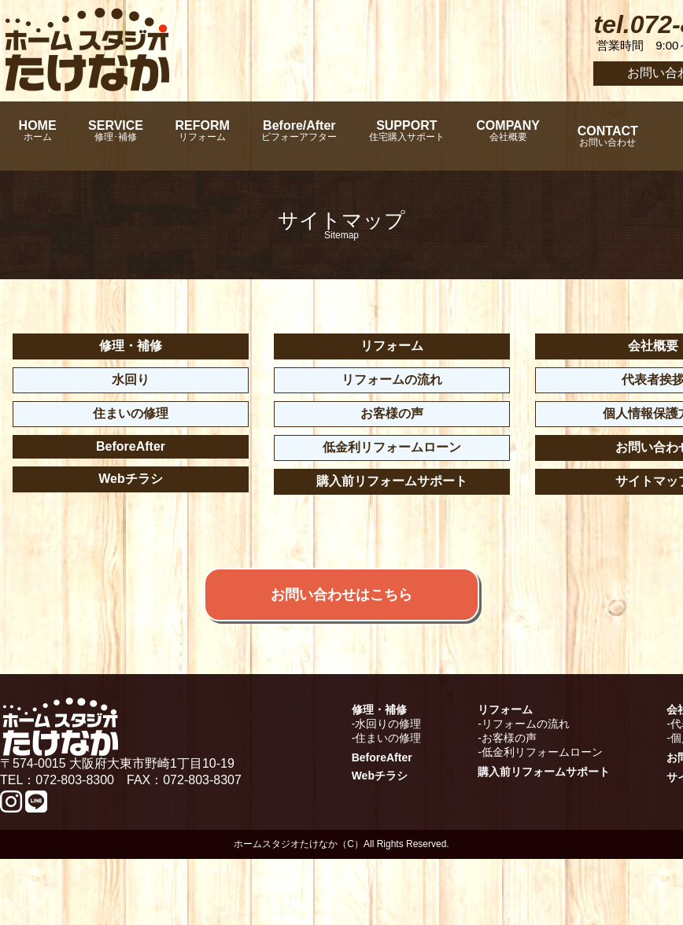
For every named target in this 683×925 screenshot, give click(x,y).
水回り (131, 379)
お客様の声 (391, 413)
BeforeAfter (130, 446)
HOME (43, 136)
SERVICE (138, 136)
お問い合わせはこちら (341, 635)
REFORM (242, 136)
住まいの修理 (130, 413)
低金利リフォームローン (392, 447)
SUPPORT (480, 136)
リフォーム (391, 345)
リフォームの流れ (392, 379)
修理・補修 (130, 345)
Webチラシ (130, 478)
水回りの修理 (388, 789)
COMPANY (598, 136)
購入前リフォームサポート (391, 481)
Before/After (355, 136)
